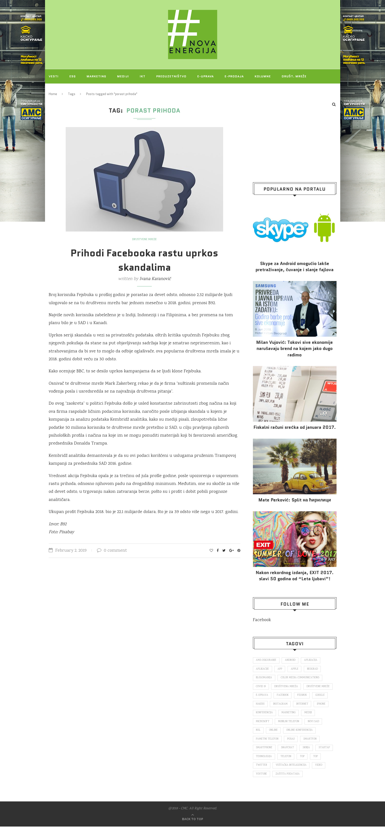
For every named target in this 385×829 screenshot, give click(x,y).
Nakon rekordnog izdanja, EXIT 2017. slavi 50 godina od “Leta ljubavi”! (295, 576)
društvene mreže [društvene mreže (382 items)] (318, 687)
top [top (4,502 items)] (316, 758)
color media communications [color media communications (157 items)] (300, 678)
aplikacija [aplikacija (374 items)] (311, 660)
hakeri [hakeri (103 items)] (260, 705)
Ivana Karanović (155, 279)
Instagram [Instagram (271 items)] (281, 705)
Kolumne (263, 76)
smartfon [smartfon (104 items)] (310, 741)
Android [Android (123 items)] (290, 660)
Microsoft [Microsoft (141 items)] (263, 723)
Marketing (96, 76)
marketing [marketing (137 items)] (289, 714)
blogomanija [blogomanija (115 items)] (264, 678)
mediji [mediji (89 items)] (309, 714)
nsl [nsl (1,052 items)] (258, 732)
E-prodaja (234, 76)
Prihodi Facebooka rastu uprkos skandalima (144, 260)
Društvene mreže (144, 239)
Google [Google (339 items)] (321, 696)
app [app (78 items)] (280, 669)
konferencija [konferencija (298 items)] (264, 714)
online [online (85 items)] (274, 732)
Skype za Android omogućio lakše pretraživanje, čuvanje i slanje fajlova (295, 267)
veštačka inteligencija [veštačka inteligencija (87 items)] (291, 767)
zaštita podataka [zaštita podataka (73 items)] (288, 776)
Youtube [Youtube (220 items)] (261, 776)
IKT (142, 76)
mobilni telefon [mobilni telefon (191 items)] (289, 723)
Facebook (262, 620)
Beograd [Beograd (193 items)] (313, 669)
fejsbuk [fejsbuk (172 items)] (303, 696)
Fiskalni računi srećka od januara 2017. (294, 427)
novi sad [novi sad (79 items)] (314, 723)
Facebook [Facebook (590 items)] (283, 696)
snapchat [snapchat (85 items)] (287, 749)
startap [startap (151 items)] (325, 749)
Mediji (123, 76)
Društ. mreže (294, 76)
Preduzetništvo (171, 76)
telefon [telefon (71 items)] (286, 758)
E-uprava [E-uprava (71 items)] (262, 696)
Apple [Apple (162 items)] (295, 669)
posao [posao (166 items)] (291, 741)
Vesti (54, 76)
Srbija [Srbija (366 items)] (307, 749)
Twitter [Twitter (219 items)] (261, 767)
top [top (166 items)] (303, 758)
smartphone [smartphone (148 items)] (264, 749)
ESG (72, 76)
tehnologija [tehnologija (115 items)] (264, 758)
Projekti (57, 90)
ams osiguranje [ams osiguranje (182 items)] (266, 660)
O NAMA (82, 90)
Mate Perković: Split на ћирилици (294, 500)
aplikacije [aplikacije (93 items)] (262, 669)
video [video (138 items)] (319, 767)
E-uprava (205, 76)
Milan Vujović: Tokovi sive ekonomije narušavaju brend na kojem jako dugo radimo (294, 348)
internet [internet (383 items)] (303, 705)
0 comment (112, 550)
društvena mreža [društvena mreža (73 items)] (286, 687)
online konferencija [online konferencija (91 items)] (300, 732)
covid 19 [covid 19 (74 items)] (261, 687)
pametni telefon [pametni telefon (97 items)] (267, 741)
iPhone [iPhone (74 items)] (322, 705)
